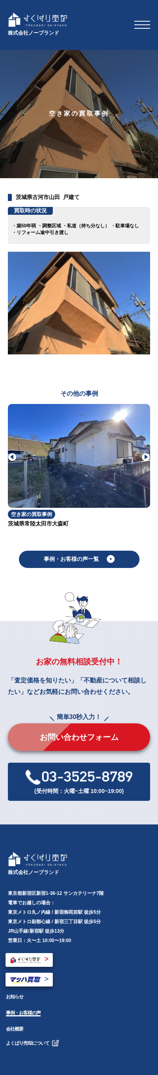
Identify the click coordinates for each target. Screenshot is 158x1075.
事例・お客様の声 (23, 1013)
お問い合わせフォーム (79, 737)
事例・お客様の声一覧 (79, 559)
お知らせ (14, 996)
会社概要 (14, 1029)
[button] (146, 457)
